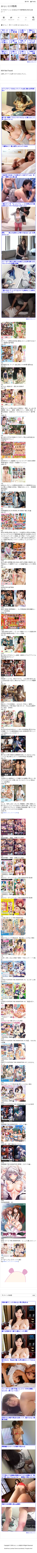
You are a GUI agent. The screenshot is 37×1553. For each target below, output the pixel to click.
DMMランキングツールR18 (10, 812)
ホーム (5, 25)
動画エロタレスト (32, 62)
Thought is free (28, 1548)
